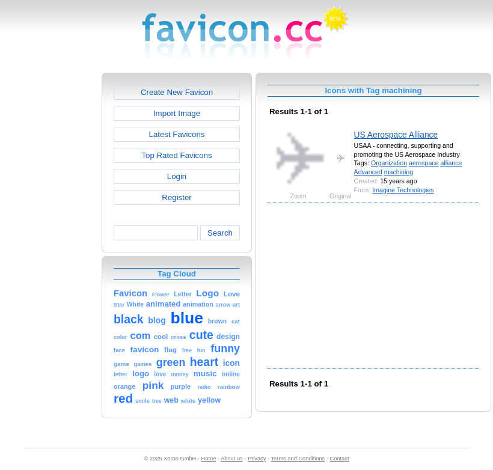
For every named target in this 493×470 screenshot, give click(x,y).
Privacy (257, 459)
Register (176, 197)
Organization (389, 162)
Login (176, 176)
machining (398, 171)
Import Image (176, 113)
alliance (451, 162)
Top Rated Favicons (176, 155)
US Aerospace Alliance (396, 134)
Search (220, 232)
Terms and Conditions (298, 459)
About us (232, 459)
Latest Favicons (177, 134)
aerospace (424, 162)
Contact (339, 459)
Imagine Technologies (402, 190)
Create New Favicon (177, 92)
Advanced (368, 171)
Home (208, 459)
